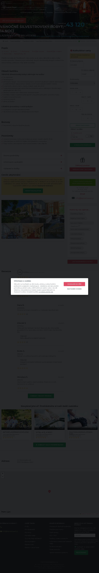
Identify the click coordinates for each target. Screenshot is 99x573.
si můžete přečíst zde (46, 292)
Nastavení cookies (74, 289)
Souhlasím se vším (74, 284)
